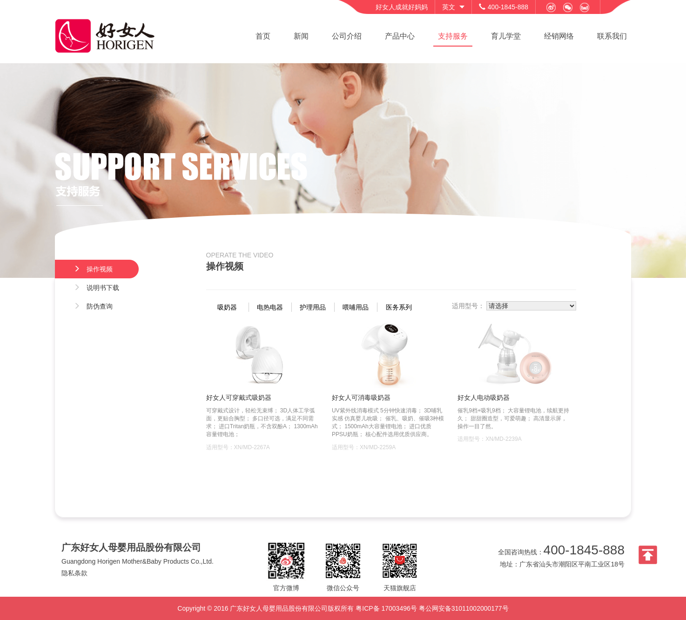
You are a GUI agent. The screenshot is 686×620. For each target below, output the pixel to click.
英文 (448, 7)
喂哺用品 (356, 307)
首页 (263, 36)
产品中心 (400, 36)
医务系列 (399, 307)
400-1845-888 (584, 550)
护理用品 (313, 307)
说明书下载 (96, 287)
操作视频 (93, 269)
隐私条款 (74, 573)
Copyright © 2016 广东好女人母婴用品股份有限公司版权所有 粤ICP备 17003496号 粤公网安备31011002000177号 (342, 608)
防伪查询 (93, 306)
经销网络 (559, 36)
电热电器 (270, 307)
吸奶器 (227, 307)
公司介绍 (347, 36)
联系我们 (612, 36)
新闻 (301, 36)
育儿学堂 (506, 36)
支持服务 (453, 36)
